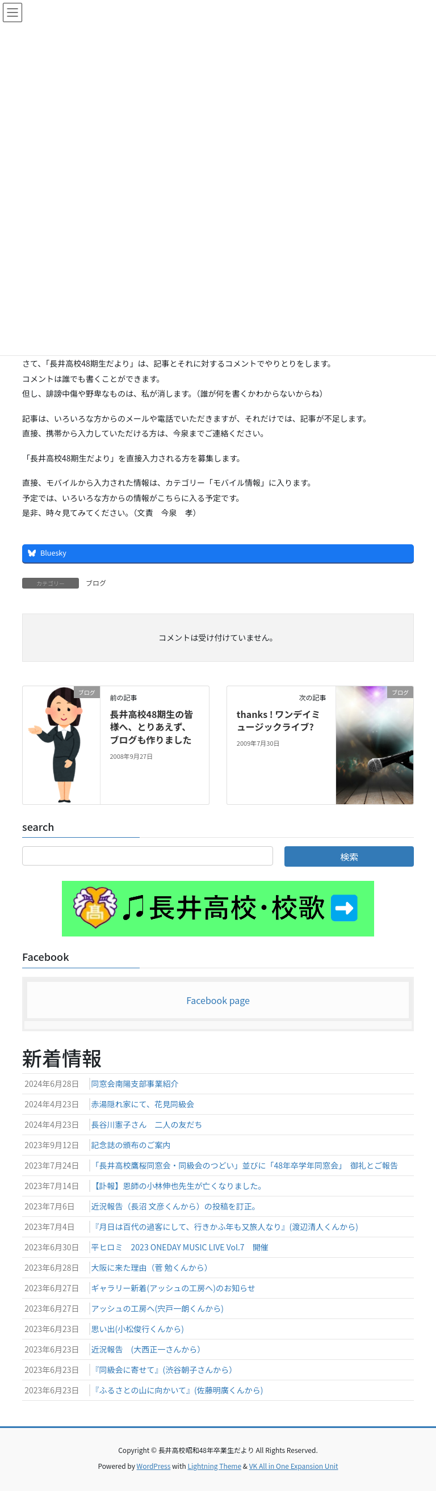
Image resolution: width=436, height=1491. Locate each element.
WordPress (154, 1466)
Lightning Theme (214, 1466)
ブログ (96, 582)
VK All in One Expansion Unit (293, 1466)
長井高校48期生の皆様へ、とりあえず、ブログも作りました (151, 726)
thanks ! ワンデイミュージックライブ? (278, 720)
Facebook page (218, 1000)
